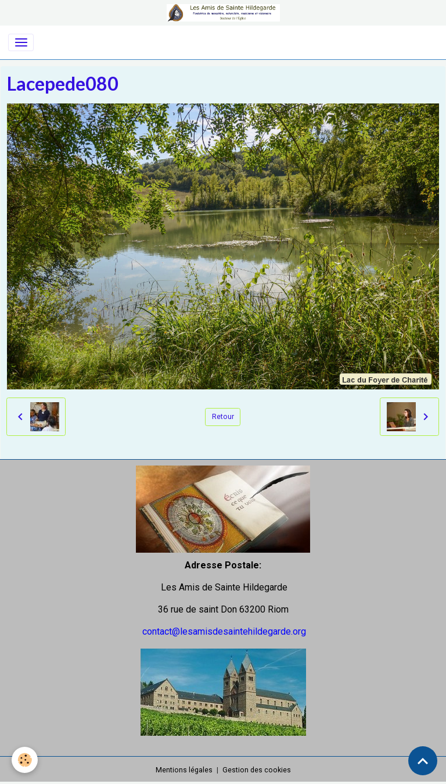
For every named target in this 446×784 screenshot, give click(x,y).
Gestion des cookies (256, 770)
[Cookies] (25, 760)
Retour (223, 417)
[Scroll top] (422, 760)
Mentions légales (184, 770)
